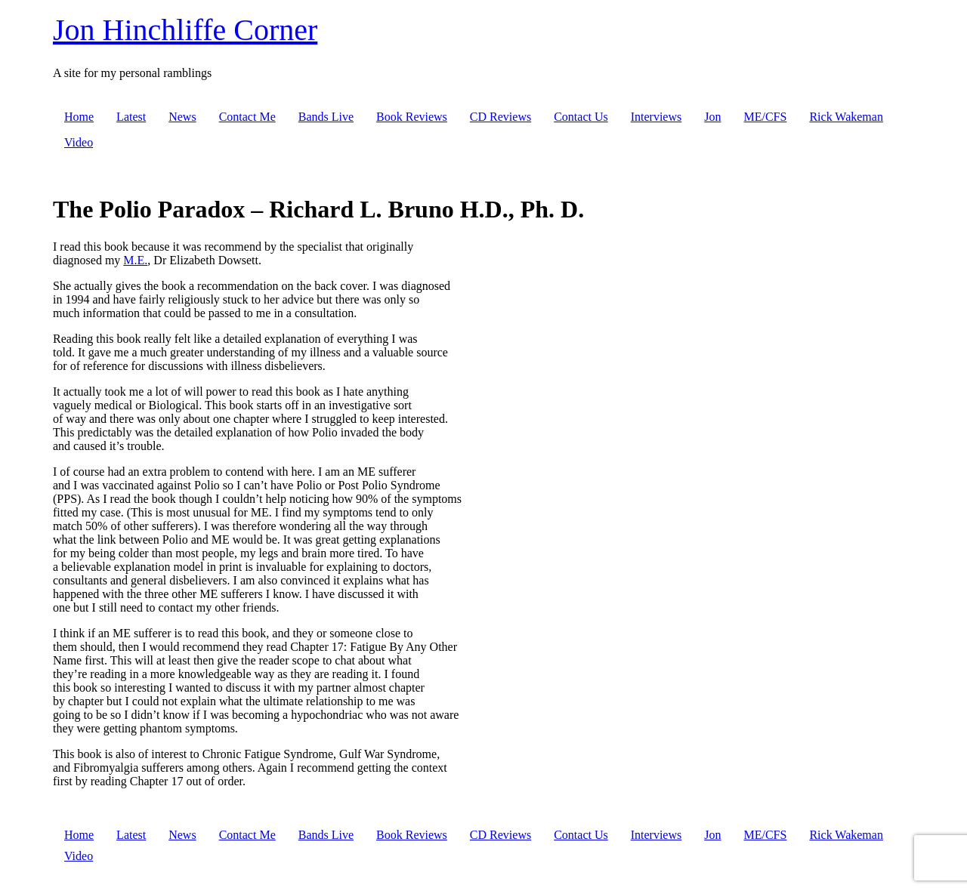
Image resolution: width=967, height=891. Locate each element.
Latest (131, 116)
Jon (712, 116)
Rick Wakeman (846, 116)
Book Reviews (411, 116)
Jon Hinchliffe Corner (185, 30)
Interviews (656, 116)
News (182, 116)
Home (79, 116)
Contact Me (247, 116)
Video (78, 142)
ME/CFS (764, 116)
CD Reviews (500, 116)
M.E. (135, 260)
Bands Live (326, 116)
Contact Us (581, 116)
